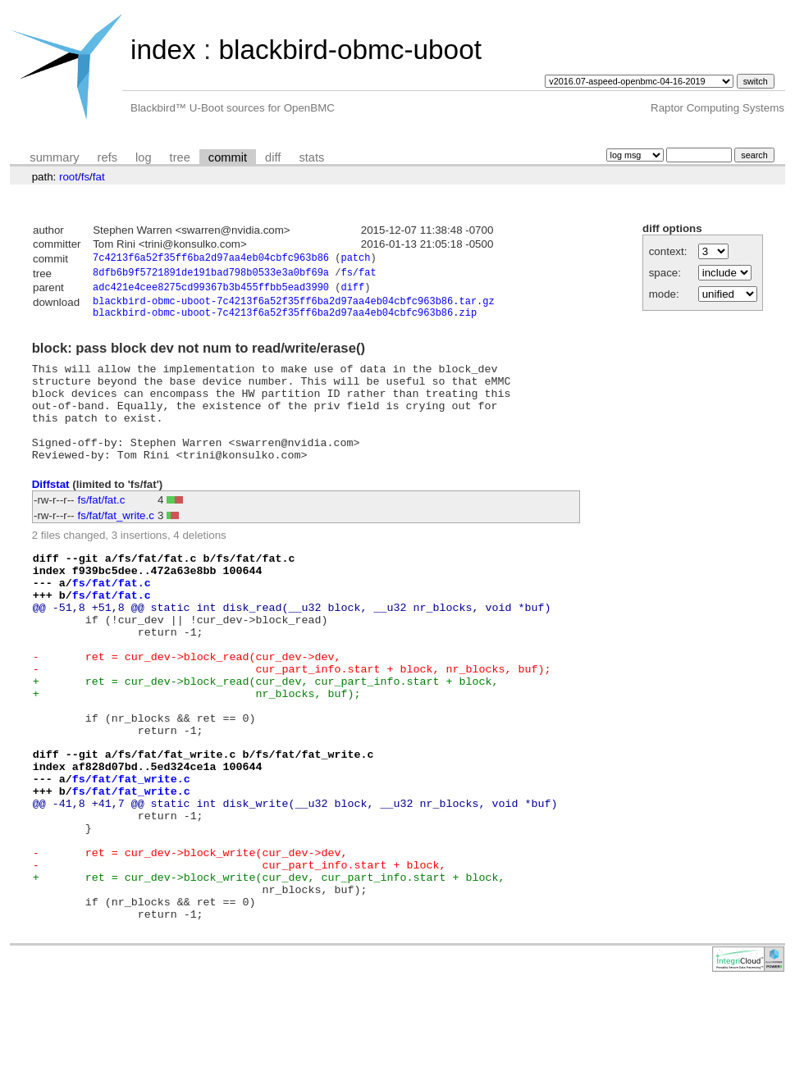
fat (99, 177)
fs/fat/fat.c (102, 528)
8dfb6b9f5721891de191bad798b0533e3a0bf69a (211, 275)
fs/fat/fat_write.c (116, 544)
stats (311, 157)
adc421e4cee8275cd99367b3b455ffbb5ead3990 (211, 292)
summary (54, 157)
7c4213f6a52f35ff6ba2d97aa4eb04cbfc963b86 (211, 260)
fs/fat (358, 275)
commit (227, 157)
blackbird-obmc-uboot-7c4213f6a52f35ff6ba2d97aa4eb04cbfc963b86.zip (285, 321)
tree (180, 157)
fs (85, 177)
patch (355, 260)
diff (273, 157)
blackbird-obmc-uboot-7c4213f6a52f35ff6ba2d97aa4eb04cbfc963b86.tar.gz (294, 307)
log (143, 157)
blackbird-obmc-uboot (349, 49)
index (163, 49)
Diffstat (51, 513)
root (68, 177)
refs (107, 157)
